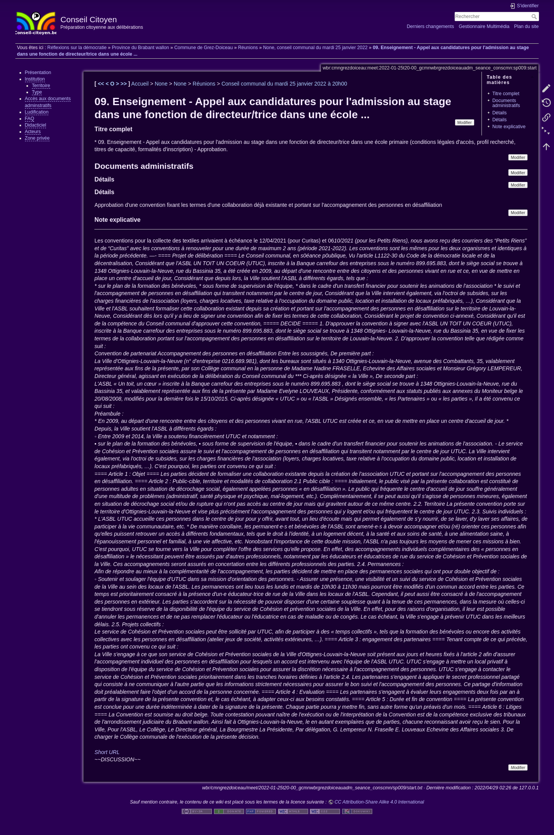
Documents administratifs (506, 103)
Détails (499, 113)
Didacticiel (35, 125)
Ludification (37, 112)
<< (102, 84)
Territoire (41, 85)
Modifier (464, 122)
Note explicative (508, 126)
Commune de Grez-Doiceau (203, 47)
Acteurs (33, 131)
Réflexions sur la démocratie (77, 47)
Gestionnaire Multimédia (484, 26)
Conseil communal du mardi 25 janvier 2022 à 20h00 (284, 84)
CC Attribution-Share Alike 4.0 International (379, 802)
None (161, 84)
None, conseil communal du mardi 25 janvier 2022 (315, 47)
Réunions (248, 47)
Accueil (139, 84)
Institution (35, 79)
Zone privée (37, 138)
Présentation (38, 72)
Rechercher (535, 16)
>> (124, 84)
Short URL (106, 752)
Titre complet (505, 93)
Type (37, 92)
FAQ (30, 118)
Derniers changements (430, 26)
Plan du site (526, 26)
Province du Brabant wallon (140, 47)
